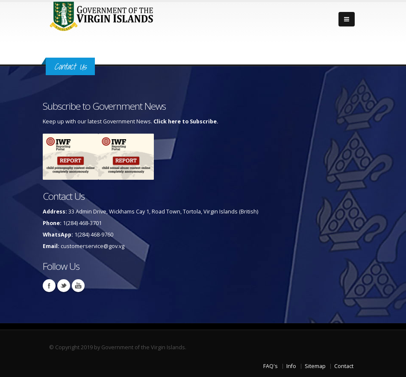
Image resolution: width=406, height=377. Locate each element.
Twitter (63, 285)
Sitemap (315, 366)
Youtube (78, 285)
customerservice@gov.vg (92, 246)
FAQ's (270, 366)
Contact (343, 366)
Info (291, 366)
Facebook (49, 285)
